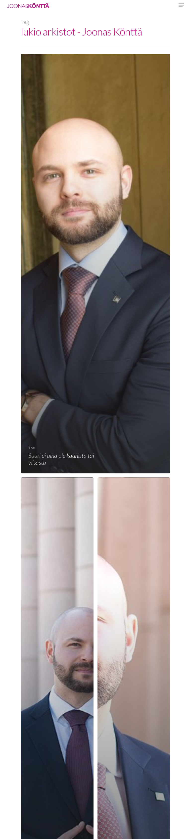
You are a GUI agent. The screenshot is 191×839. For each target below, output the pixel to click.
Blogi (32, 447)
